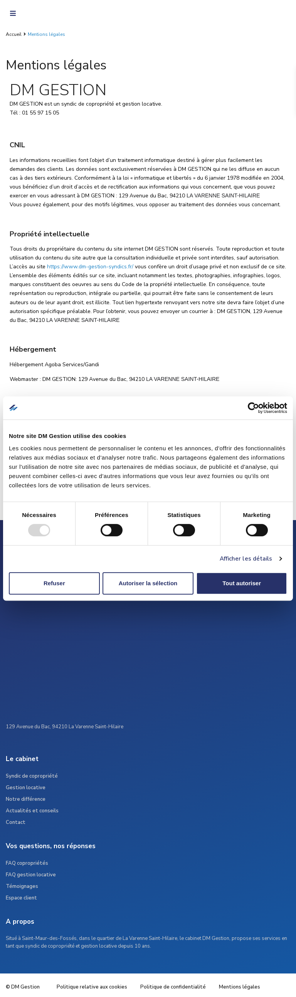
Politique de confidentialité (173, 987)
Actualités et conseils (32, 810)
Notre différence (25, 799)
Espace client (21, 897)
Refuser (54, 583)
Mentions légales (239, 987)
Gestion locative (25, 787)
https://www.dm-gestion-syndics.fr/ (90, 266)
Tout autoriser (241, 583)
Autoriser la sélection (148, 583)
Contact (15, 822)
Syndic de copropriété (32, 776)
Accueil (14, 34)
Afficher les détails (246, 558)
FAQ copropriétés (27, 863)
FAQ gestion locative (31, 874)
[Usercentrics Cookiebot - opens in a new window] (253, 408)
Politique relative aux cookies (92, 987)
